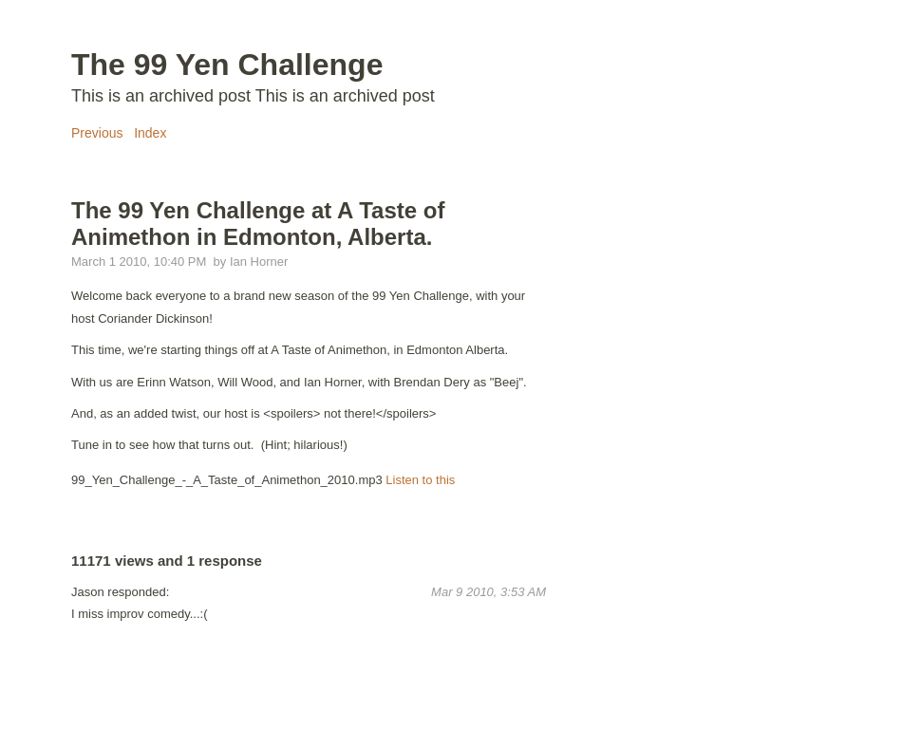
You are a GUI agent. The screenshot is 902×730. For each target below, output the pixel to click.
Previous (96, 132)
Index (150, 132)
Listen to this (420, 480)
